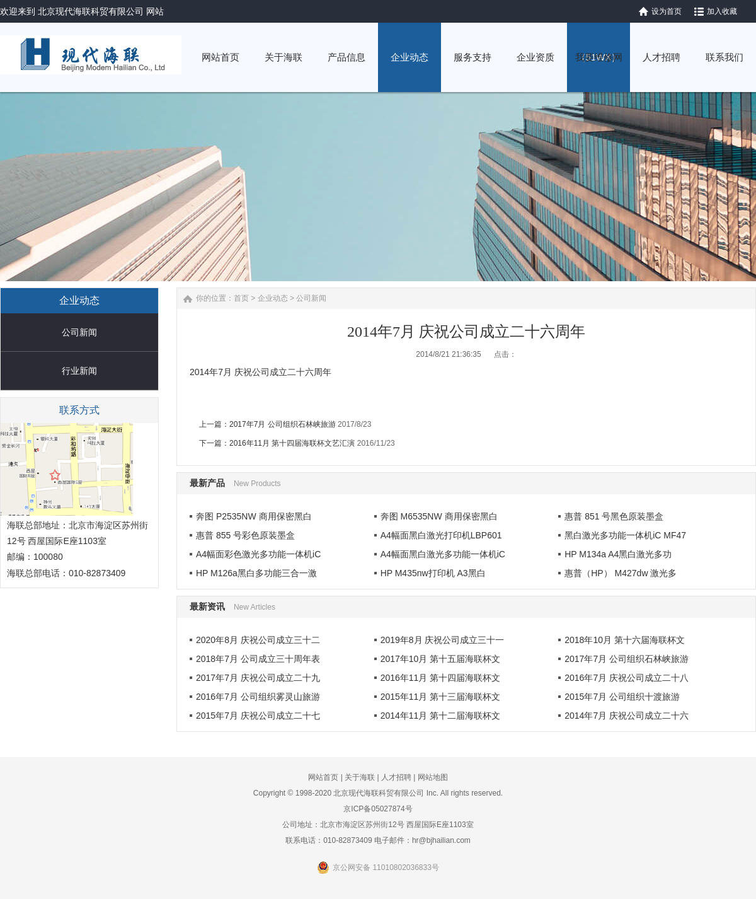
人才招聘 (396, 777)
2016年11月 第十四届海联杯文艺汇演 (292, 443)
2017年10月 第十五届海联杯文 (441, 659)
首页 (241, 298)
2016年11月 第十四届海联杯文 (441, 678)
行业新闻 (79, 371)
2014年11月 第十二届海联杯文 (441, 715)
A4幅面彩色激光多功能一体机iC (258, 554)
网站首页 (323, 777)
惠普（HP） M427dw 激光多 (620, 573)
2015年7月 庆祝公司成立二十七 (258, 715)
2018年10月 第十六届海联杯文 (624, 640)
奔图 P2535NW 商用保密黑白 (254, 516)
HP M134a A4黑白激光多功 (618, 554)
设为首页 (666, 11)
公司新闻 (79, 332)
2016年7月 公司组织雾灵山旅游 (258, 697)
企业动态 (273, 298)
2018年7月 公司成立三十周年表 (258, 659)
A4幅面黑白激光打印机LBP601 (441, 535)
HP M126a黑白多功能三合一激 (256, 573)
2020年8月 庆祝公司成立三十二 (258, 640)
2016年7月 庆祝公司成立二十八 (626, 678)
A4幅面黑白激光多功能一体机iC (443, 554)
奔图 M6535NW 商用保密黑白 (439, 516)
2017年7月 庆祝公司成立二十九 (258, 678)
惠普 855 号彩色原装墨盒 (245, 535)
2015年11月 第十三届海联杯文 (441, 697)
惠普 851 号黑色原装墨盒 (613, 516)
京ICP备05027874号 (377, 808)
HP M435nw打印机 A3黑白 (433, 573)
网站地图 (433, 777)
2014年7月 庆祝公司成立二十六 (626, 715)
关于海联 (360, 777)
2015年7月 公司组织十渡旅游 (622, 697)
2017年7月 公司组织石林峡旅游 (282, 424)
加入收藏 (722, 11)
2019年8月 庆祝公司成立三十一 (443, 640)
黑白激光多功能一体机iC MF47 (625, 535)
